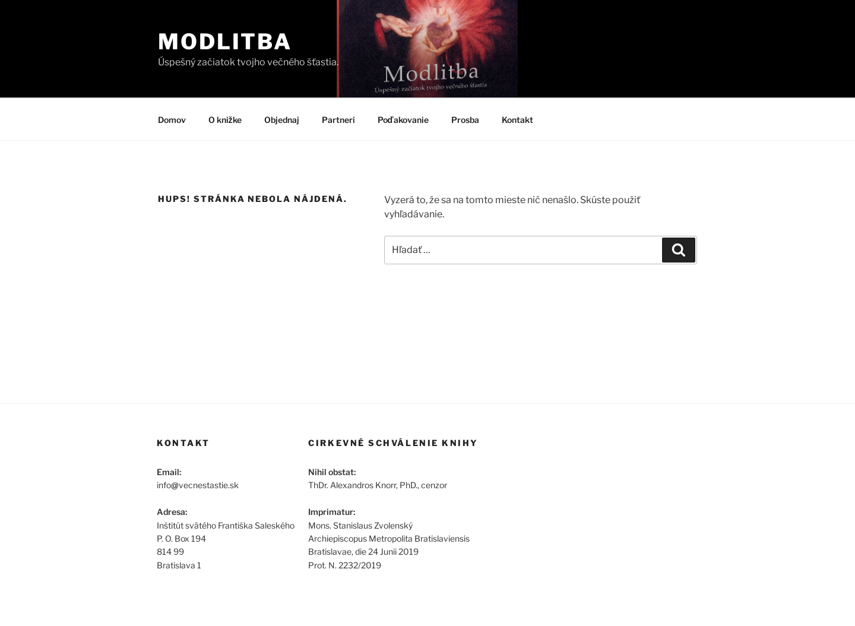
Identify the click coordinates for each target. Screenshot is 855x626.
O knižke (225, 120)
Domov (172, 120)
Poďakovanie (403, 120)
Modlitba (225, 42)
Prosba (465, 120)
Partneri (338, 120)
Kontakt (517, 120)
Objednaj (281, 120)
